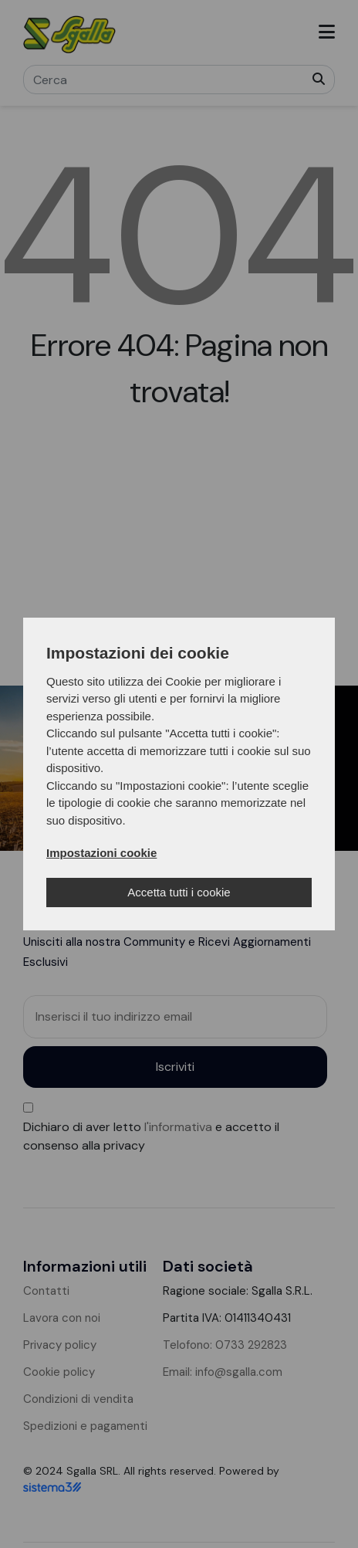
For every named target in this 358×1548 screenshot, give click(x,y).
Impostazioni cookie (101, 852)
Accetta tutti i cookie (178, 892)
